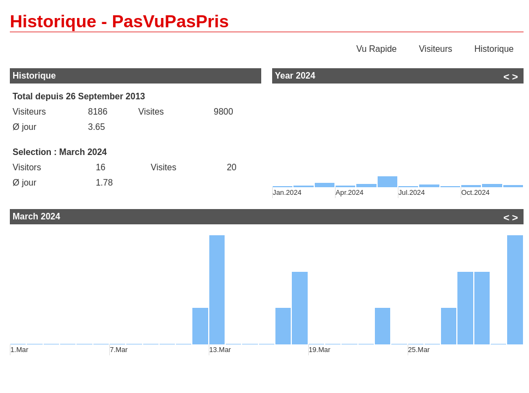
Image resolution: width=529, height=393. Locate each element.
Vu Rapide (376, 48)
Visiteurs (435, 48)
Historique (494, 48)
